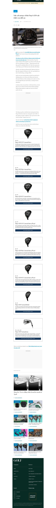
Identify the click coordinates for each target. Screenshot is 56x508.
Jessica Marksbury (33, 426)
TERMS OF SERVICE (32, 476)
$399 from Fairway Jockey (28, 203)
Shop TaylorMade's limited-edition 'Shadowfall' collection (35, 452)
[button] (16, 25)
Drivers (31, 430)
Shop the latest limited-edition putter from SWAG (19, 438)
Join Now (37, 0)
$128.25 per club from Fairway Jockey (28, 338)
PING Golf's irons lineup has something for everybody (19, 424)
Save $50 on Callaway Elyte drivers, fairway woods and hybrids (20, 452)
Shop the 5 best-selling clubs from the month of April (28, 393)
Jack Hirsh (17, 21)
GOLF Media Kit (31, 471)
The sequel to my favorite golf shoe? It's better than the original (35, 409)
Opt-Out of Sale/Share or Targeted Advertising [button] (35, 481)
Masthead (30, 468)
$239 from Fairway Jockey (28, 311)
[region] (28, 7)
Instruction (16, 471)
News (15, 468)
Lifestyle (15, 476)
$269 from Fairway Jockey (28, 257)
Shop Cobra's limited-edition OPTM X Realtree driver (35, 438)
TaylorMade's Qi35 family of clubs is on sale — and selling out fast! (35, 424)
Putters (16, 430)
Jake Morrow (17, 426)
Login (41, 0)
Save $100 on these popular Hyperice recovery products (20, 409)
